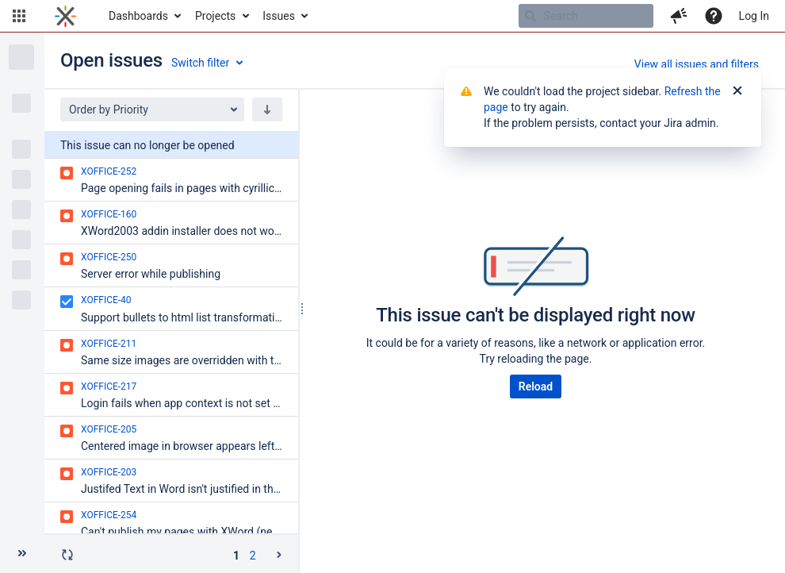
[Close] (737, 91)
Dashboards (138, 16)
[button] (19, 16)
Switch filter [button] (200, 62)
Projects (215, 16)
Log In (754, 16)
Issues (278, 16)
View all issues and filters (696, 64)
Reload (536, 386)
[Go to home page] (65, 16)
